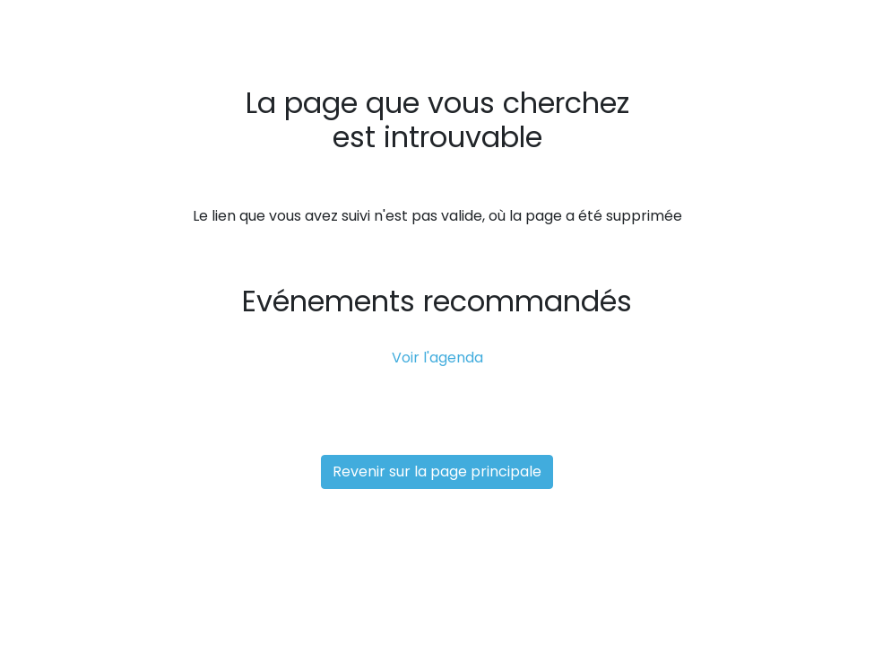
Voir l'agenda (437, 357)
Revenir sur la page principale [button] (437, 471)
